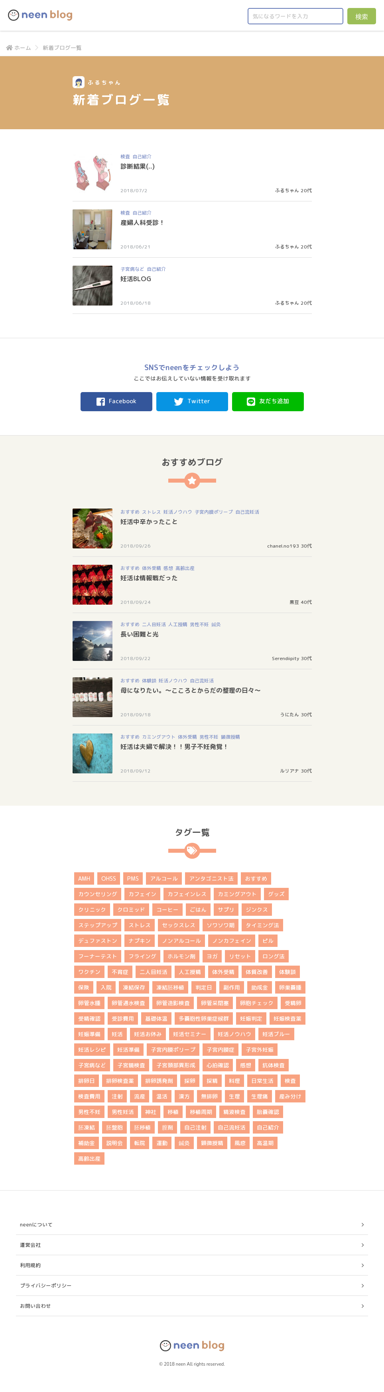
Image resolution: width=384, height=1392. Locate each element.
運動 (161, 1143)
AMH (84, 878)
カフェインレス (187, 894)
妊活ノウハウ (177, 512)
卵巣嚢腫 (290, 987)
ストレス (151, 512)
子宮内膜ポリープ (214, 512)
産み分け (290, 1096)
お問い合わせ (35, 1305)
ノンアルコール (181, 940)
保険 (83, 987)
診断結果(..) (137, 166)
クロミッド (131, 909)
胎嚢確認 (268, 1112)
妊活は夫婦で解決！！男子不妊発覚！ (174, 746)
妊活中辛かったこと (149, 521)
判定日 (203, 987)
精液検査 (234, 1112)
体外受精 (151, 568)
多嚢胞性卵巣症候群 (204, 1018)
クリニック (92, 909)
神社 (150, 1112)
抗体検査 (273, 1065)
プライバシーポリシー (46, 1285)
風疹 (240, 1143)
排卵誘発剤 (159, 1080)
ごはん (198, 909)
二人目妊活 (154, 624)
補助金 (86, 1143)
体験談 (149, 680)
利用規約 (30, 1265)
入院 (106, 987)
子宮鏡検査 (131, 1065)
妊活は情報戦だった (149, 578)
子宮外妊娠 (260, 1049)
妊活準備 (128, 1049)
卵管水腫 (89, 1003)
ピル (268, 940)
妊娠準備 (89, 1034)
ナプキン (139, 940)
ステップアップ (97, 925)
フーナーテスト (97, 956)
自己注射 (195, 1127)
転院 (139, 1143)
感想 (168, 568)
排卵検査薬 (120, 1080)
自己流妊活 (247, 512)
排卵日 (86, 1080)
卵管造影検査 (173, 1003)
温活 (161, 1096)
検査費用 (89, 1096)
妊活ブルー (276, 1034)
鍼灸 (216, 624)
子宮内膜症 (220, 1049)
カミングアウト (158, 736)
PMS (133, 878)
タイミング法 (262, 925)
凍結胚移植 (170, 987)
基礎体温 (156, 1018)
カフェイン (142, 894)
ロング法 (273, 956)
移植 (173, 1112)
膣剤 (167, 1127)
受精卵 (293, 1003)
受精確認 (89, 1018)
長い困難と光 (139, 634)
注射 (117, 1096)
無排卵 (209, 1096)
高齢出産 (185, 568)
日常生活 (262, 1080)
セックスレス (178, 925)
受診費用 (123, 1018)
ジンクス (257, 909)
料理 (234, 1080)
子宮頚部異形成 (175, 1065)
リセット (240, 956)
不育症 (120, 972)
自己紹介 (142, 156)
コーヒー (167, 909)
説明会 (114, 1143)
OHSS (108, 878)
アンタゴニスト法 (211, 878)
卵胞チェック (257, 1003)
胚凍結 (86, 1127)
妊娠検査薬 (287, 1018)
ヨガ (212, 956)
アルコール (164, 878)
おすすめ (130, 512)
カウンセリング (97, 894)
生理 (234, 1096)
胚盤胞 (114, 1127)
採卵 (189, 1080)
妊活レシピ (92, 1049)
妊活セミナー (190, 1034)
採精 (212, 1080)
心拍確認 (218, 1065)
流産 (139, 1096)
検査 (125, 156)
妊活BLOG (135, 278)
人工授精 (177, 624)
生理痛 (259, 1096)
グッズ (276, 894)
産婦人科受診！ (142, 222)
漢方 (184, 1096)
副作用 (231, 987)
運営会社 (30, 1244)
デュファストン (97, 940)
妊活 (117, 1034)
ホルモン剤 (181, 956)
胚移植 (142, 1127)
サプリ (226, 909)
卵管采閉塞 (215, 1003)
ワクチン (89, 972)
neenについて (36, 1224)
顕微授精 (230, 736)
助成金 (259, 987)
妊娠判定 (251, 1018)
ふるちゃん (287, 190)
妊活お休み (148, 1034)
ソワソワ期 (220, 925)
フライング (142, 956)
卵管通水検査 (128, 1003)
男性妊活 (123, 1112)
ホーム (18, 47)
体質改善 (257, 972)
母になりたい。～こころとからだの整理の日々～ (190, 690)
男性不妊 (199, 624)
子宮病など (132, 269)
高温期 (265, 1143)
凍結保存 (134, 987)
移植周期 (201, 1112)
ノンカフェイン (231, 940)
